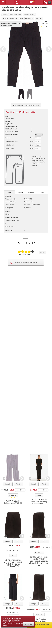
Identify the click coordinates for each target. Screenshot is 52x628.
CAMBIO (13, 495)
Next (48, 49)
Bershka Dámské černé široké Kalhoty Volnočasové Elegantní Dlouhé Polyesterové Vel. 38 (39, 561)
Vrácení (42, 192)
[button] (20, 490)
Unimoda (39, 615)
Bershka (39, 552)
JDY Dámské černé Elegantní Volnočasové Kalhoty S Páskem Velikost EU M (13, 563)
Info (9, 192)
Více (42, 252)
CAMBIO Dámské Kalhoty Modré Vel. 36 (13, 502)
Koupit (7, 484)
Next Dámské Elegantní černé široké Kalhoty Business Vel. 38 (39, 502)
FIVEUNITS (28, 199)
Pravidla (20, 192)
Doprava (31, 192)
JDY (13, 555)
